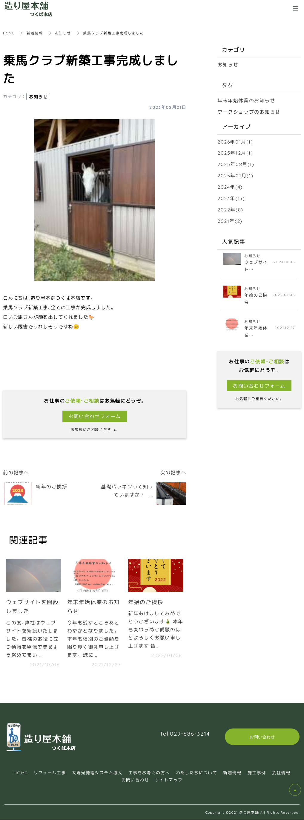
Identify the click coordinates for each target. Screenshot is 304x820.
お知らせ (63, 33)
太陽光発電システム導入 (97, 773)
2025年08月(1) (235, 162)
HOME (9, 33)
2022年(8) (230, 207)
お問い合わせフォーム (94, 416)
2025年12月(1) (235, 151)
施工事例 (257, 773)
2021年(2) (229, 218)
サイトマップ (168, 780)
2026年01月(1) (235, 140)
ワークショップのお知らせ (248, 111)
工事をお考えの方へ (149, 773)
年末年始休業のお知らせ (246, 99)
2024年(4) (230, 184)
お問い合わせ (135, 780)
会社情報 (281, 773)
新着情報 (35, 33)
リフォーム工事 (50, 773)
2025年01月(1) (235, 173)
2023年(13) (231, 196)
